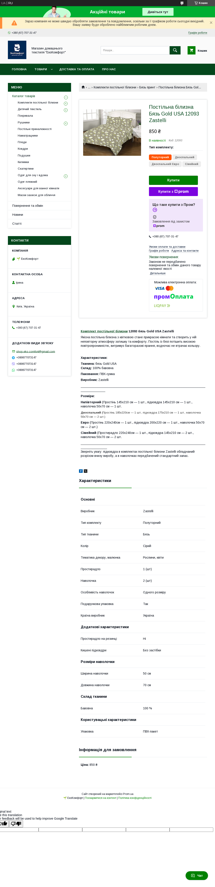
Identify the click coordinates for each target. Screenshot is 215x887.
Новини (17, 214)
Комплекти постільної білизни (115, 87)
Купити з (173, 192)
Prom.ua (128, 794)
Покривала (25, 115)
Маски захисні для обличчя (36, 195)
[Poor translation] (16, 823)
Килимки (23, 162)
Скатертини (26, 168)
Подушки (24, 155)
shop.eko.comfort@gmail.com (35, 351)
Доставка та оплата (76, 69)
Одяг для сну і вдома (33, 175)
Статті (17, 223)
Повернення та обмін (27, 205)
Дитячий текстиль (30, 109)
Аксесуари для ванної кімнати (38, 188)
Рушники (24, 122)
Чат (197, 876)
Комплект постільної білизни (104, 331)
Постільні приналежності (35, 129)
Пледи (22, 142)
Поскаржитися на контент (100, 797)
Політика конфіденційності (135, 797)
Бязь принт (147, 87)
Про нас (109, 69)
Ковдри (23, 148)
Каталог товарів (23, 96)
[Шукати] (175, 50)
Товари (40, 69)
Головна (19, 69)
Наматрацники (28, 135)
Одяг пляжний (27, 181)
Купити (173, 180)
